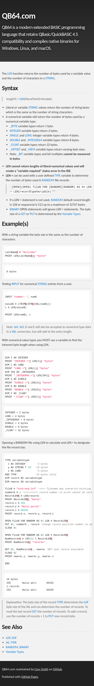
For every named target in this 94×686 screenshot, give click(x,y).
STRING (50, 78)
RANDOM (48, 180)
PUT (32, 214)
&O (22, 327)
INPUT (15, 284)
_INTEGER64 (34, 140)
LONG (28, 135)
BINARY (14, 209)
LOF (86, 602)
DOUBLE (15, 140)
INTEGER (15, 131)
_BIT (20, 154)
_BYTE (13, 126)
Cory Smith (41, 669)
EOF (14, 638)
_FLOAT (14, 145)
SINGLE (14, 135)
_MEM (31, 149)
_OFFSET (15, 149)
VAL (14, 331)
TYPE (57, 175)
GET (23, 214)
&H (16, 327)
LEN (9, 73)
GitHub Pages (29, 677)
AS (7, 642)
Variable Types (71, 214)
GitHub (57, 669)
